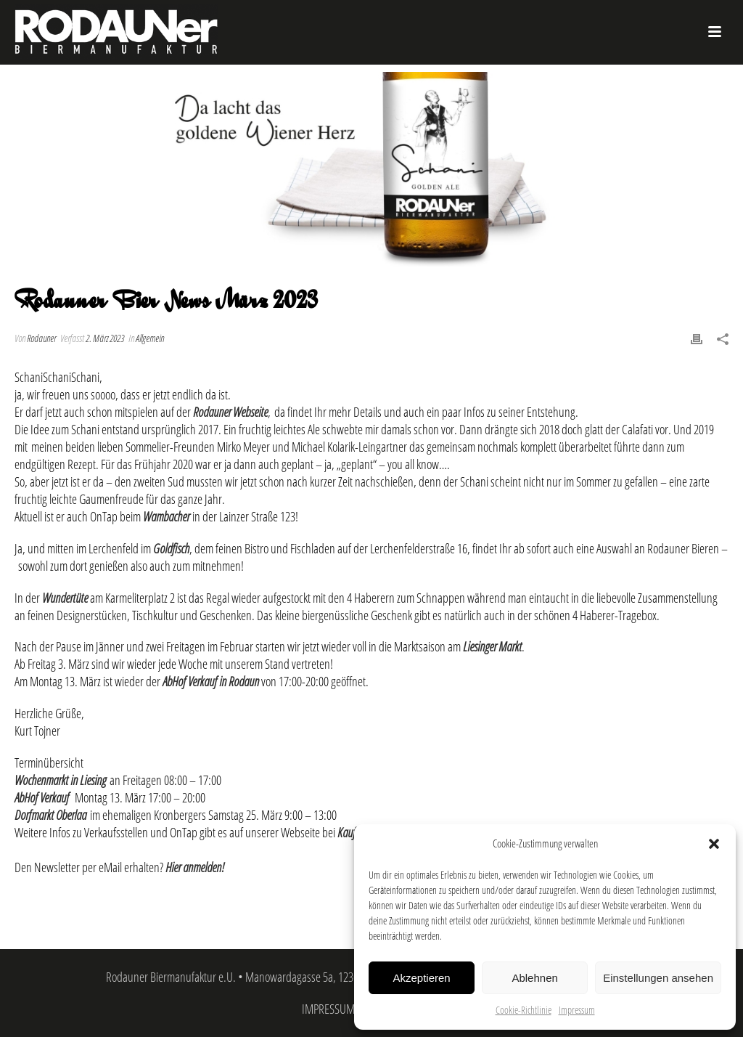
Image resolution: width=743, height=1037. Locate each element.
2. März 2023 (105, 338)
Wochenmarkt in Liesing (60, 780)
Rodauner (41, 338)
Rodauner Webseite (230, 411)
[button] (714, 844)
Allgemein (150, 338)
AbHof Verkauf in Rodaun (211, 681)
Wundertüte (65, 597)
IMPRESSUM (328, 1008)
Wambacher (166, 516)
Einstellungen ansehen (658, 978)
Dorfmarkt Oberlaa (50, 815)
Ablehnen (534, 978)
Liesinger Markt (492, 646)
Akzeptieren (421, 978)
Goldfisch (171, 548)
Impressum (577, 1010)
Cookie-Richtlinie (523, 1010)
